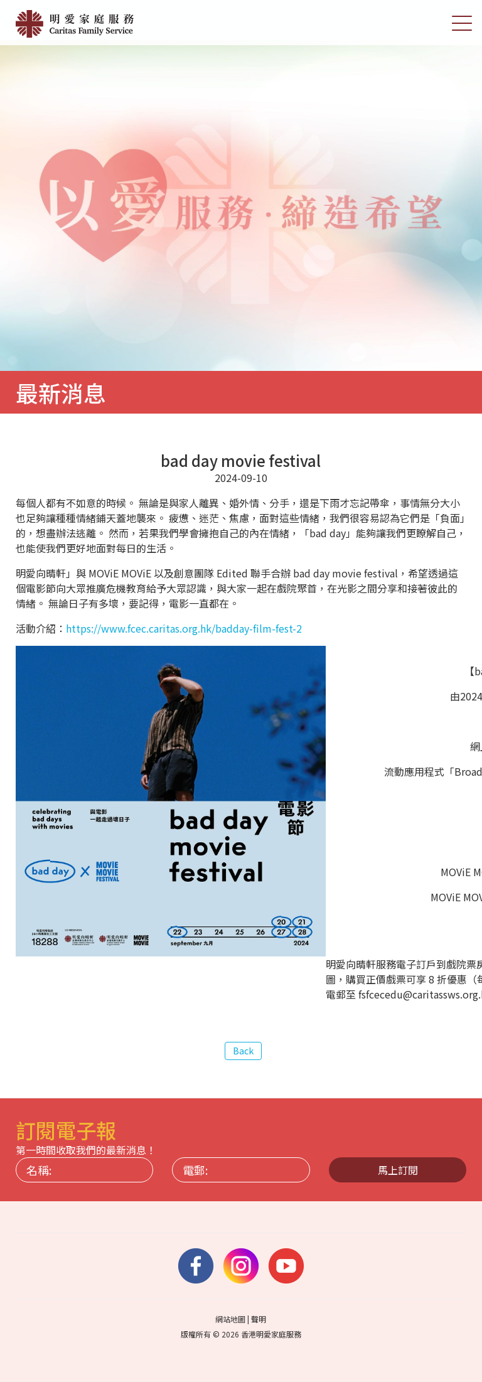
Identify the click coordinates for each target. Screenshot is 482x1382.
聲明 (258, 1319)
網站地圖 (230, 1319)
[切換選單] (462, 22)
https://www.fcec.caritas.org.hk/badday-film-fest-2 (184, 628)
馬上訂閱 (398, 1169)
